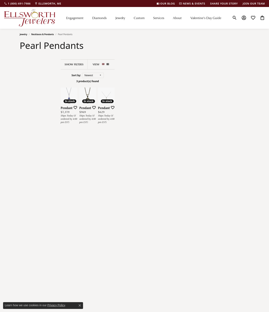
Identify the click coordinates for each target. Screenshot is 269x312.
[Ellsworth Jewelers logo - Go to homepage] (29, 18)
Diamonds (99, 18)
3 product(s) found (138, 81)
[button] (234, 18)
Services (158, 18)
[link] (17, 3)
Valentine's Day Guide (205, 18)
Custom (139, 18)
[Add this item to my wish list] (96, 164)
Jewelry (120, 18)
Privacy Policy (56, 305)
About (177, 18)
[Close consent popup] (80, 305)
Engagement (74, 18)
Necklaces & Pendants (42, 34)
